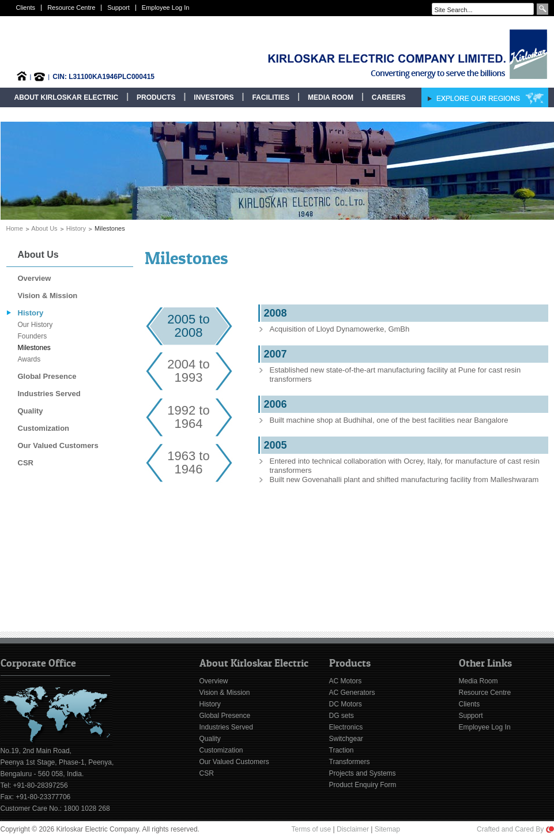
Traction (341, 750)
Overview (34, 278)
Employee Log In (166, 7)
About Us (44, 228)
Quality (30, 411)
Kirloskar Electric (370, 54)
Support (118, 7)
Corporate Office (38, 663)
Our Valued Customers (58, 445)
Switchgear (346, 739)
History (76, 228)
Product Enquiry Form (363, 785)
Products (156, 97)
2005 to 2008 (188, 326)
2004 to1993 (188, 371)
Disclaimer (353, 829)
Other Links (485, 663)
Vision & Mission (48, 295)
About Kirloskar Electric (66, 97)
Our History (35, 325)
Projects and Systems (362, 773)
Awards (29, 359)
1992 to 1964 (188, 417)
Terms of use (311, 829)
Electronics (346, 727)
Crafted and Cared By (515, 829)
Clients (26, 7)
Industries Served (49, 393)
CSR (25, 462)
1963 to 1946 (188, 462)
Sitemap (387, 829)
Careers (389, 97)
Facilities (270, 97)
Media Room (330, 97)
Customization (44, 428)
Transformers (349, 762)
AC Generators (352, 693)
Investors (213, 97)
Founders (32, 336)
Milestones (34, 348)
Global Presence (47, 376)
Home (14, 228)
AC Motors (345, 681)
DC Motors (345, 704)
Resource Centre (71, 7)
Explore (484, 97)
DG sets (341, 716)
